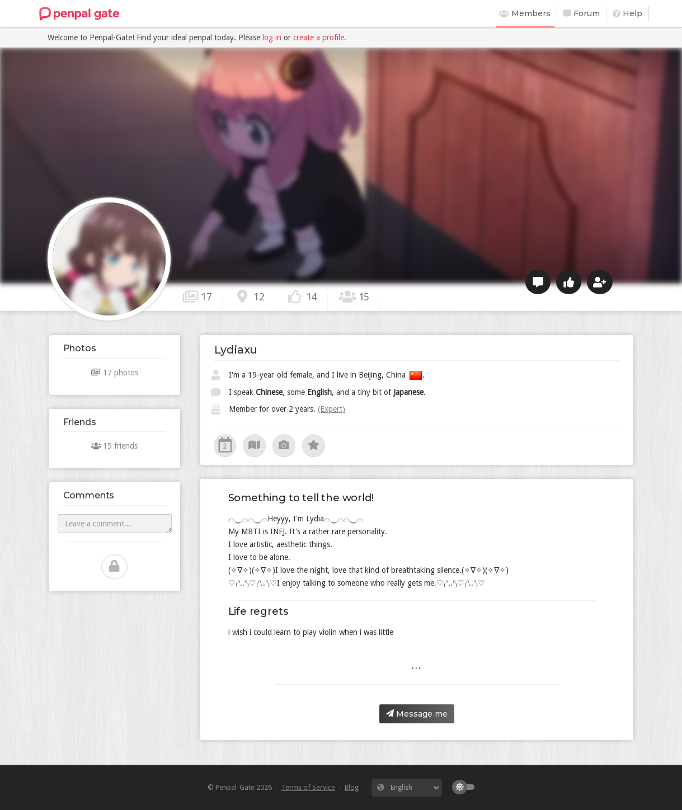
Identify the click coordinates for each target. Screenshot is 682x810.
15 (354, 296)
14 (301, 296)
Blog (352, 787)
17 (197, 296)
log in (271, 37)
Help (627, 13)
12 (249, 296)
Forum (581, 13)
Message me (417, 714)
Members (525, 13)
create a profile (318, 37)
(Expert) (331, 408)
